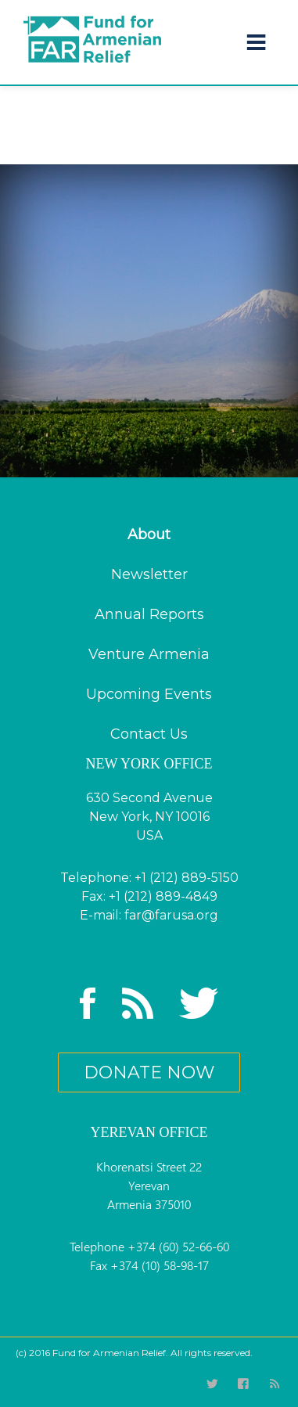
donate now (149, 1072)
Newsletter (149, 574)
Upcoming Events (149, 694)
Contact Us (149, 734)
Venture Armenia (149, 654)
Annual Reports (149, 614)
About (149, 534)
